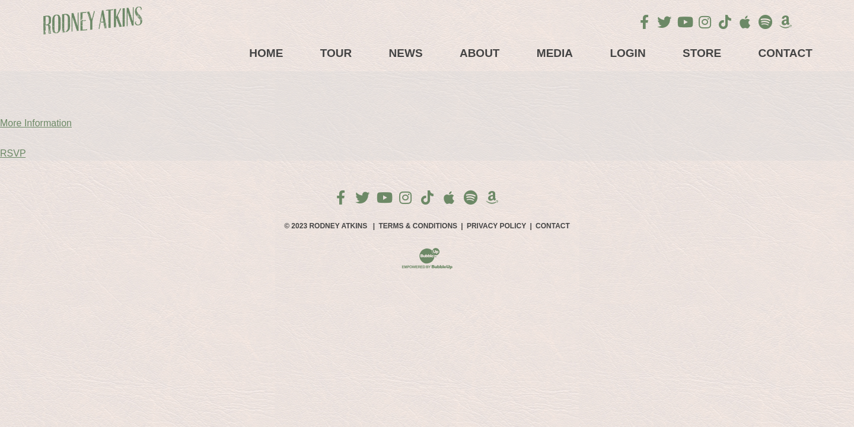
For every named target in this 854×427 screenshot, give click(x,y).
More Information (36, 123)
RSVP (13, 153)
